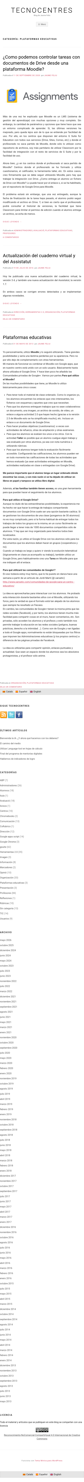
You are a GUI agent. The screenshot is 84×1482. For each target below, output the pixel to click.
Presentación (6, 887)
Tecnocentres (42, 10)
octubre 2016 (6, 1237)
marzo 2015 (6, 1304)
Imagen (4, 857)
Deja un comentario (14, 319)
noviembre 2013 (8, 1370)
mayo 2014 (5, 1339)
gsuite (3, 847)
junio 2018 (5, 1145)
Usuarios (4, 918)
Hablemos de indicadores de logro (17, 758)
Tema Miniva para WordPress (48, 1461)
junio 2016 (5, 1252)
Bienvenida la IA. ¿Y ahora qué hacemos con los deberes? (29, 738)
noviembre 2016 (8, 1232)
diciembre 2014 (8, 1309)
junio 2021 (5, 1017)
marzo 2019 (6, 1104)
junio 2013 (5, 1396)
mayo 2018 (5, 1150)
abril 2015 (5, 1299)
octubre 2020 (6, 1042)
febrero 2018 (6, 1165)
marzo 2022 (6, 991)
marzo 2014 (6, 1350)
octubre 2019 (6, 1083)
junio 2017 (5, 1201)
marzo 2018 (6, 1160)
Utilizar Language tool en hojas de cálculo (21, 748)
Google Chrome (8, 841)
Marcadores (6, 867)
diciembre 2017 (8, 1175)
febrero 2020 (6, 1068)
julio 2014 (5, 1329)
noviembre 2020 (8, 1037)
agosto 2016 (6, 1242)
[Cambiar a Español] (21, 692)
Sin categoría (6, 908)
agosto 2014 (6, 1324)
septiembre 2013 (8, 1380)
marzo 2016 (6, 1268)
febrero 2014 (6, 1355)
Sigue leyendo (12, 221)
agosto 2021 (6, 1011)
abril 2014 (5, 1345)
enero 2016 (5, 1278)
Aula (2, 795)
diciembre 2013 (8, 1365)
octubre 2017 (6, 1186)
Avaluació (38, 230)
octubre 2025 (6, 945)
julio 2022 (5, 986)
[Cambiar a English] (35, 692)
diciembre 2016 (8, 1227)
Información (6, 862)
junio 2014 (5, 1334)
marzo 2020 (6, 1063)
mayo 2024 (5, 960)
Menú (43, 24)
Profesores (9, 233)
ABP (2, 780)
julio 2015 (5, 1288)
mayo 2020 (5, 1058)
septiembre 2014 (8, 1319)
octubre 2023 (6, 965)
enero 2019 (5, 1114)
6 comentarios (11, 237)
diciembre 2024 (8, 950)
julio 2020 (5, 1052)
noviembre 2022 (8, 981)
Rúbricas (4, 903)
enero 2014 (5, 1360)
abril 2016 (5, 1263)
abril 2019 (5, 1099)
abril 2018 (5, 1155)
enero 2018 (5, 1170)
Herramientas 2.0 (34, 312)
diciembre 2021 (8, 996)
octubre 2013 (6, 1375)
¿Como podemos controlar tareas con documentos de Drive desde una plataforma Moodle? (41, 63)
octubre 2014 (6, 1314)
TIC (1, 913)
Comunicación (7, 821)
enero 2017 (5, 1222)
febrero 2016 (6, 1273)
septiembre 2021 (8, 1006)
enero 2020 (5, 1073)
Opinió (3, 872)
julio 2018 (5, 1140)
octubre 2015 (6, 1283)
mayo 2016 (5, 1258)
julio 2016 (5, 1247)
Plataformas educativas (58, 230)
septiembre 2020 (8, 1047)
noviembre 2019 (8, 1078)
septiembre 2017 (8, 1191)
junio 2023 (5, 976)
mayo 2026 (5, 940)
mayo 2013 (5, 1401)
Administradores (23, 230)
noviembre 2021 (8, 1001)
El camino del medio (10, 743)
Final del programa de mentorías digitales (21, 753)
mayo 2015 (5, 1293)
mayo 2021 (5, 1022)
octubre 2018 (6, 1124)
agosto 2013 (6, 1386)
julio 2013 (5, 1391)
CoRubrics (5, 826)
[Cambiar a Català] (7, 692)
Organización (52, 312)
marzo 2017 (6, 1216)
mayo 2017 (5, 1206)
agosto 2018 (6, 1135)
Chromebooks (7, 816)
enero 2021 (5, 1032)
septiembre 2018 (8, 1129)
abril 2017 (5, 1211)
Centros (4, 811)
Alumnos (4, 790)
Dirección (19, 312)
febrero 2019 (6, 1109)
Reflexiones (6, 898)
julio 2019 (5, 1094)
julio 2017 (5, 1196)
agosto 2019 (6, 1088)
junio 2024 (5, 955)
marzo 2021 (6, 1027)
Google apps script (9, 836)
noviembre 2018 (8, 1119)
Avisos (3, 806)
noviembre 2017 (8, 1181)
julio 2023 (5, 971)
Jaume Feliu (50, 75)
